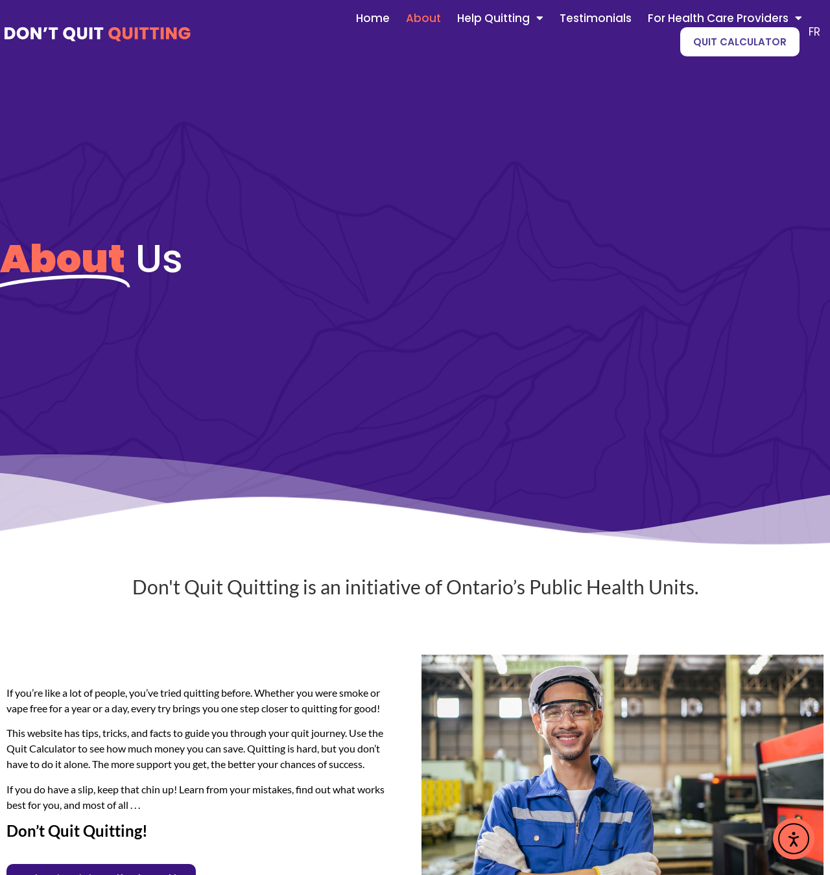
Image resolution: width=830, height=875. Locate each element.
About (423, 18)
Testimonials (596, 18)
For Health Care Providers (725, 18)
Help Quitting (500, 18)
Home (373, 18)
